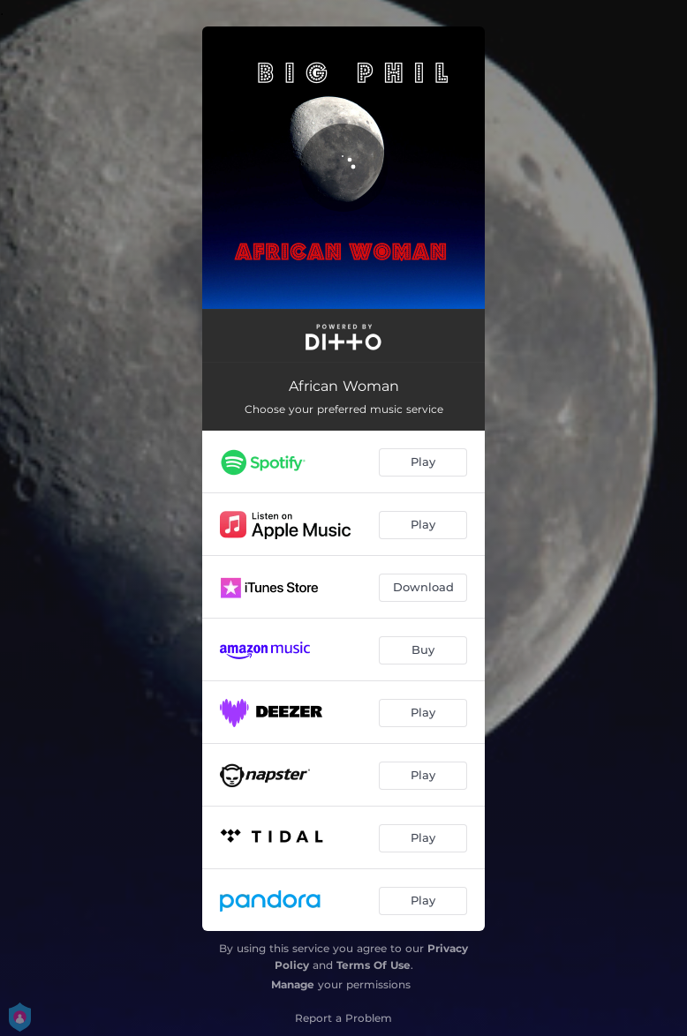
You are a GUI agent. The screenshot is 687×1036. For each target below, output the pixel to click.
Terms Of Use (373, 965)
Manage (292, 984)
